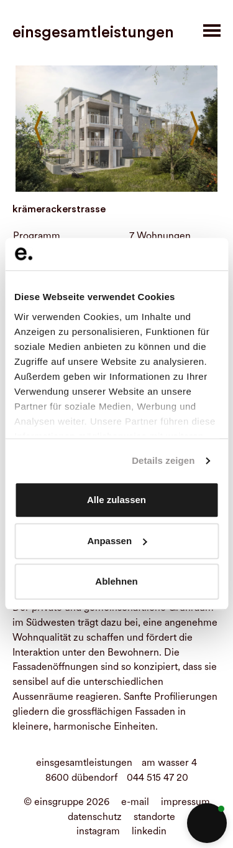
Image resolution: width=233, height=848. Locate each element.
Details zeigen (163, 460)
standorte (154, 816)
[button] (207, 823)
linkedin (149, 831)
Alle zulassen (116, 500)
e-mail (135, 802)
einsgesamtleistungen (93, 32)
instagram (98, 831)
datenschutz (95, 816)
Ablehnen (116, 582)
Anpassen (117, 540)
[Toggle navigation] (212, 30)
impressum (185, 802)
